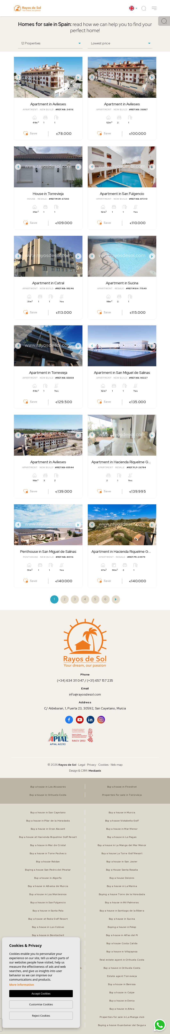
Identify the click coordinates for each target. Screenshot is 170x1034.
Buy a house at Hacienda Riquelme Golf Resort (48, 837)
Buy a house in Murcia (122, 812)
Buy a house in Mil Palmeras (122, 902)
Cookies (103, 765)
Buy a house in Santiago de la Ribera (122, 910)
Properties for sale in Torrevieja (122, 795)
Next (78, 77)
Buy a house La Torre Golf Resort (122, 853)
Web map (117, 765)
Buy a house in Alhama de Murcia (48, 886)
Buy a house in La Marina (122, 886)
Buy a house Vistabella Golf (122, 820)
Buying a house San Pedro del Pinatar (48, 869)
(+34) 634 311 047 (70, 681)
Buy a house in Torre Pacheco (48, 853)
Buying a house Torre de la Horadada (122, 894)
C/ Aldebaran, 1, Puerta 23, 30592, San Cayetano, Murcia (85, 708)
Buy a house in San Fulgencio (48, 902)
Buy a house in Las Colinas (48, 927)
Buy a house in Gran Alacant (48, 829)
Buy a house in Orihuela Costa (48, 795)
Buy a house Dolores (122, 878)
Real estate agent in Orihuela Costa (122, 959)
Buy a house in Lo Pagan (122, 837)
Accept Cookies (41, 993)
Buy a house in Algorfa (48, 878)
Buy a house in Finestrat (122, 786)
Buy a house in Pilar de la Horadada (48, 820)
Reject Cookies (41, 1015)
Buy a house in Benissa (122, 984)
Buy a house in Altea (122, 1008)
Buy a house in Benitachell (48, 935)
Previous (18, 77)
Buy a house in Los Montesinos (47, 894)
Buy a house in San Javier (122, 861)
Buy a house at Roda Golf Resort (48, 918)
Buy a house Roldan (48, 861)
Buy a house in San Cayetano (48, 812)
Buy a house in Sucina (122, 918)
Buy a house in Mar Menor (122, 829)
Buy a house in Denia (122, 1000)
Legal (82, 765)
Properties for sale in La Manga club (122, 1017)
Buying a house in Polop (122, 927)
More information (21, 985)
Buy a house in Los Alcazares (48, 786)
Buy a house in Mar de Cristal (48, 845)
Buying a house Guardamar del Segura (122, 1025)
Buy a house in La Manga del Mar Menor (122, 845)
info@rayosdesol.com (85, 694)
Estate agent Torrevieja (122, 976)
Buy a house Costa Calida (122, 943)
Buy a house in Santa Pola (48, 910)
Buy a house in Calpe (122, 992)
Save (30, 133)
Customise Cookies (41, 1004)
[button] (154, 8)
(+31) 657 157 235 (100, 681)
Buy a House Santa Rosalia (122, 869)
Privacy (91, 765)
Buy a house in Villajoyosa (121, 951)
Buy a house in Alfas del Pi (122, 935)
